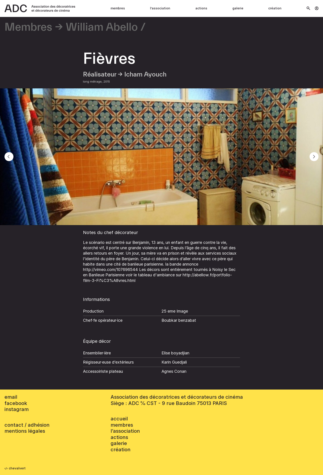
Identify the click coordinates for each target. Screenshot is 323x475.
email (10, 397)
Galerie (237, 8)
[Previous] (8, 156)
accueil (119, 419)
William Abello (102, 27)
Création (275, 8)
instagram (16, 409)
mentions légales (24, 431)
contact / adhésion (27, 425)
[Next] (314, 156)
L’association (160, 8)
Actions (201, 8)
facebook (15, 403)
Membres (118, 8)
